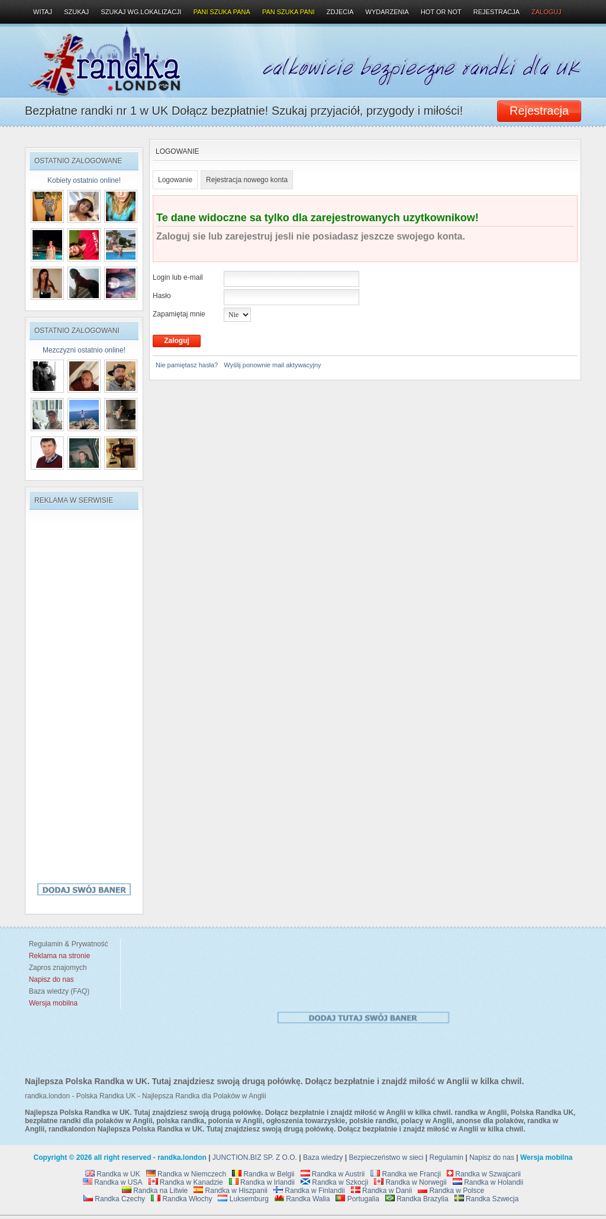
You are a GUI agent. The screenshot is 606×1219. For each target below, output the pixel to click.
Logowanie (175, 180)
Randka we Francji (405, 1174)
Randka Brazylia (417, 1199)
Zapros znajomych (58, 967)
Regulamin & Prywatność (66, 944)
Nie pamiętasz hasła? (187, 364)
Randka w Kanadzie (186, 1182)
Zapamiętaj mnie (179, 314)
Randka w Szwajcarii (484, 1174)
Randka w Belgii (263, 1174)
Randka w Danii (381, 1190)
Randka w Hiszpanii (230, 1190)
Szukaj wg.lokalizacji (141, 11)
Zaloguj (546, 11)
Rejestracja (496, 11)
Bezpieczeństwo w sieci (386, 1157)
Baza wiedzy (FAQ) (57, 991)
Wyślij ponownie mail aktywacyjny (272, 364)
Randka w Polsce (451, 1190)
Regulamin (446, 1157)
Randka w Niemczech (186, 1174)
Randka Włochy (181, 1199)
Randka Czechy (114, 1199)
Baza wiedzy (323, 1157)
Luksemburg (243, 1199)
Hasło (162, 296)
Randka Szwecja (486, 1199)
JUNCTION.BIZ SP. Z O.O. (254, 1157)
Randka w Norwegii (410, 1182)
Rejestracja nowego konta (247, 180)
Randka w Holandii (488, 1182)
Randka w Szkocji (334, 1182)
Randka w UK (112, 1174)
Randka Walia (302, 1199)
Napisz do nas (491, 1157)
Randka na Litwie (155, 1190)
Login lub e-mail (178, 277)
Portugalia (357, 1199)
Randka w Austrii (333, 1174)
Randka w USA (113, 1182)
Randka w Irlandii (262, 1182)
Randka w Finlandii (309, 1190)
